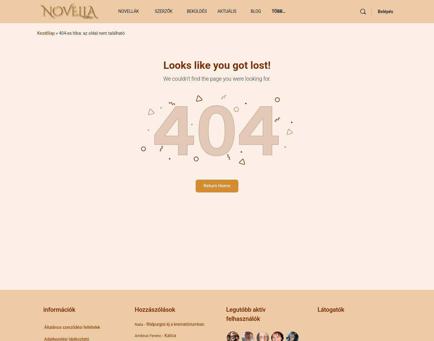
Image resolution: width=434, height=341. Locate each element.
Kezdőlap (46, 33)
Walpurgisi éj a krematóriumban (175, 324)
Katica (170, 335)
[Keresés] (363, 11)
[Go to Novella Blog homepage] (70, 11)
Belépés (385, 11)
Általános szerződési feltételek (72, 327)
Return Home (217, 185)
